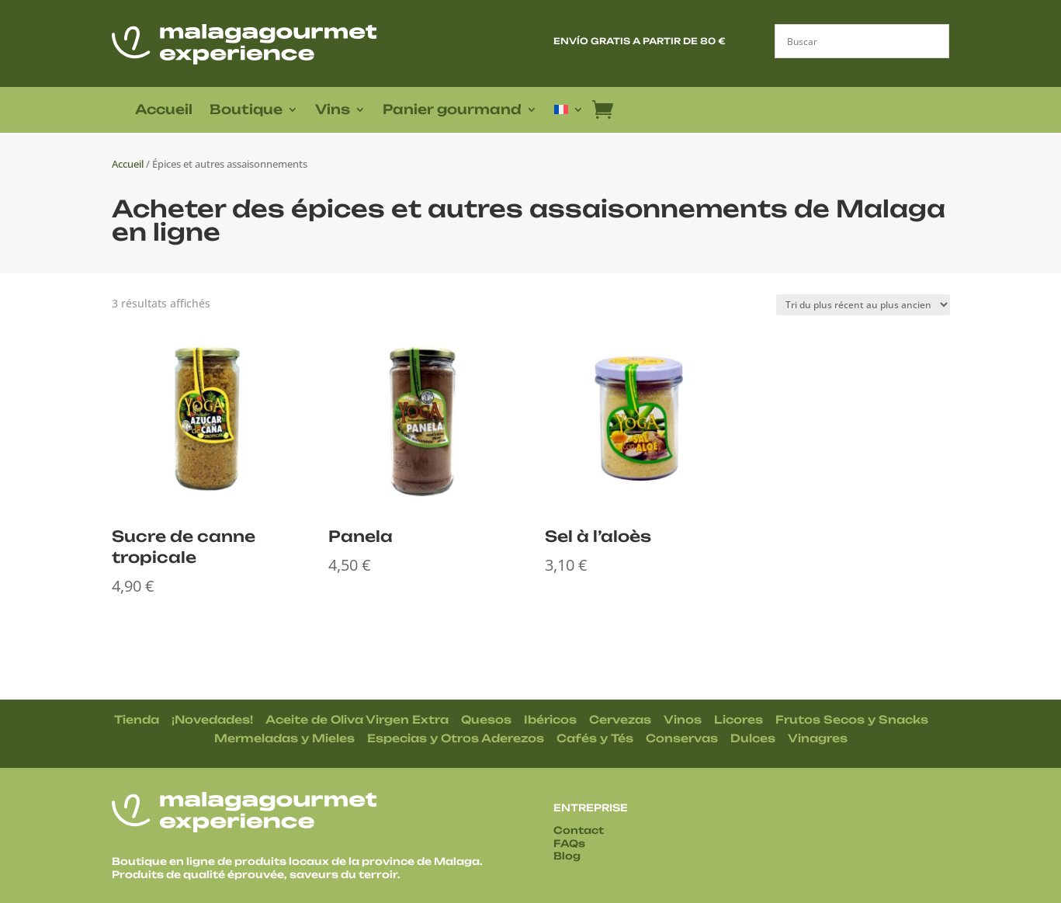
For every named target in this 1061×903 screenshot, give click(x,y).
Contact (578, 830)
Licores (738, 719)
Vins (332, 110)
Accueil (163, 110)
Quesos (486, 719)
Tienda (136, 719)
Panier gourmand (452, 110)
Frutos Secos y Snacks (851, 719)
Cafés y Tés (595, 738)
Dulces (752, 738)
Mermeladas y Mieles (284, 738)
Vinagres (818, 738)
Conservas (682, 738)
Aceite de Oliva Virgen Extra (357, 719)
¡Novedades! (212, 719)
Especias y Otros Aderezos (455, 738)
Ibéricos (550, 719)
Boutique (246, 110)
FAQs (569, 843)
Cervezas (620, 719)
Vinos (683, 719)
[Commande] (863, 304)
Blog (567, 855)
